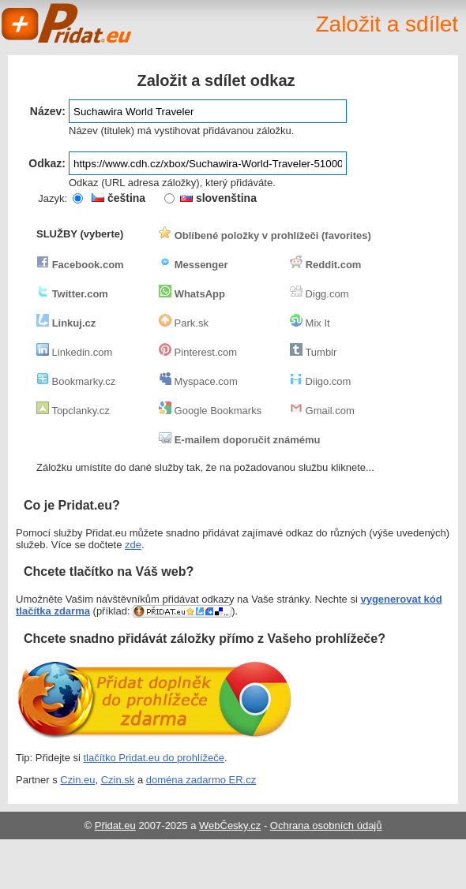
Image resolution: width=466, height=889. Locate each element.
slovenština (218, 198)
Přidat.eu (115, 825)
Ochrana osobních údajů (326, 825)
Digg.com (319, 294)
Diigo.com (320, 381)
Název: (48, 111)
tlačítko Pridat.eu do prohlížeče (154, 758)
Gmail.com (322, 410)
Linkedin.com (74, 352)
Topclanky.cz (73, 410)
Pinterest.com (198, 352)
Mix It (310, 323)
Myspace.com (198, 381)
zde (133, 545)
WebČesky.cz (230, 825)
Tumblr (313, 352)
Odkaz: (47, 163)
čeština (118, 198)
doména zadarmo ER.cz (201, 780)
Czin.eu (77, 780)
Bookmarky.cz (75, 381)
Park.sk (184, 323)
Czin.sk (118, 780)
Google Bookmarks (210, 410)
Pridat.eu (67, 23)
